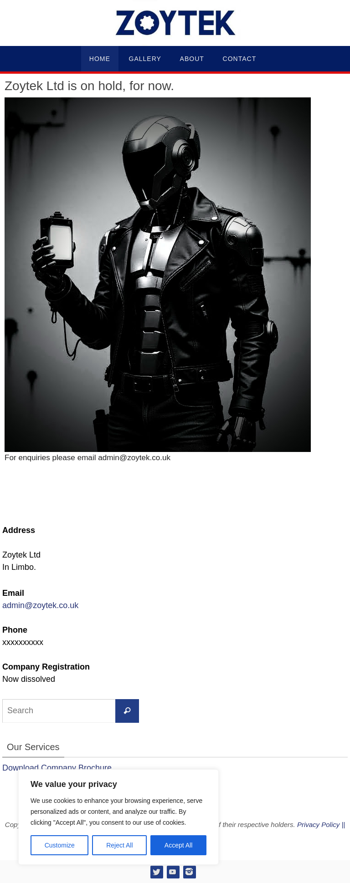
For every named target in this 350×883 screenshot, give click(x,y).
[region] (118, 817)
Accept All (178, 845)
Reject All (119, 845)
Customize (60, 845)
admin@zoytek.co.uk (40, 605)
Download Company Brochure (57, 767)
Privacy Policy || (321, 824)
